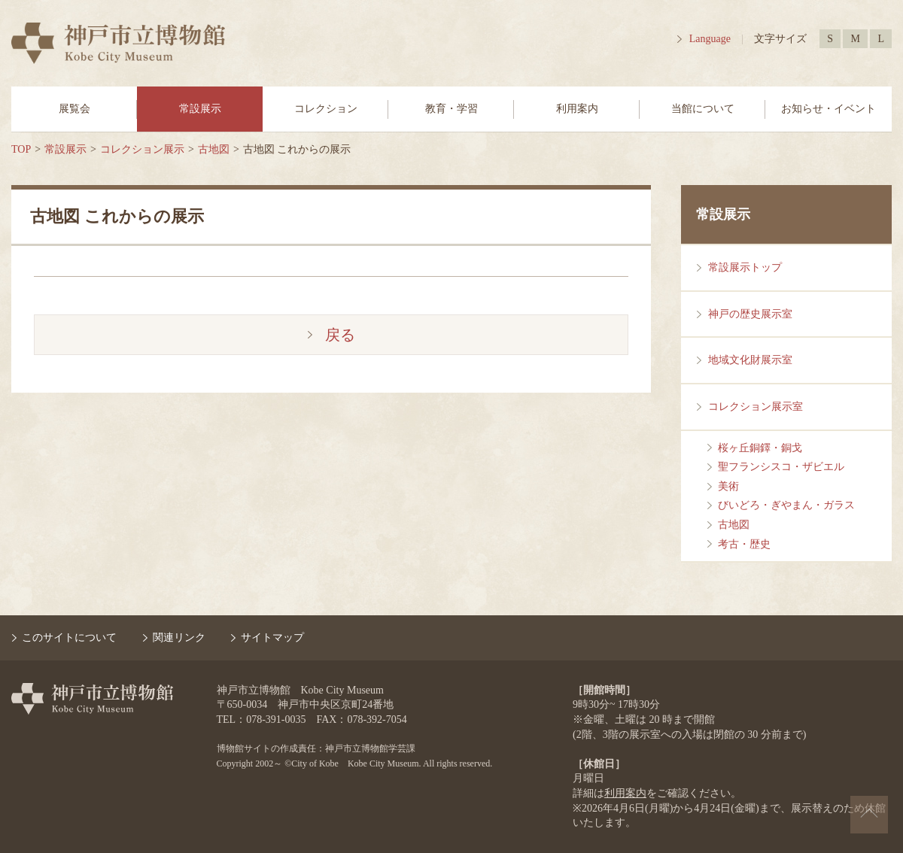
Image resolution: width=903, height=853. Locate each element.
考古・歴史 (744, 544)
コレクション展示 (142, 149)
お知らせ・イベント (828, 108)
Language (710, 38)
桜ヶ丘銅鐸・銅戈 (760, 448)
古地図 (214, 149)
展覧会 (74, 108)
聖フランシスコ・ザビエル (781, 466)
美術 (728, 486)
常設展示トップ (745, 267)
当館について (702, 108)
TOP (21, 149)
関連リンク (179, 637)
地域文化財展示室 (750, 360)
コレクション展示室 (755, 406)
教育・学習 (451, 108)
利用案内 (577, 108)
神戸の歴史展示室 (750, 314)
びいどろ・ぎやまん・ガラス (786, 505)
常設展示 (200, 108)
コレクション (325, 108)
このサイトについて (69, 637)
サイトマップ (272, 637)
